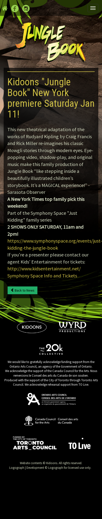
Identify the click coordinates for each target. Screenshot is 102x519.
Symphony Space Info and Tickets (42, 276)
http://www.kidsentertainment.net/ (44, 268)
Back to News (22, 290)
